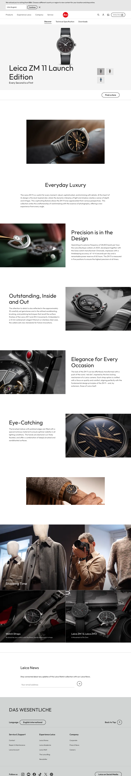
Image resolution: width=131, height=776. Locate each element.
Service (50, 15)
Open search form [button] (98, 15)
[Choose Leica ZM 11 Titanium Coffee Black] (109, 71)
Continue (32, 7)
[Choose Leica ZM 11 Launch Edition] (100, 71)
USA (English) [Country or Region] (12, 7)
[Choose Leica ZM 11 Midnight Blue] (100, 80)
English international (32, 722)
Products (9, 15)
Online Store (118, 14)
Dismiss (39, 7)
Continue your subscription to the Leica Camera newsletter (79, 683)
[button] (119, 722)
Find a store (108, 15)
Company (39, 15)
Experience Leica (24, 15)
